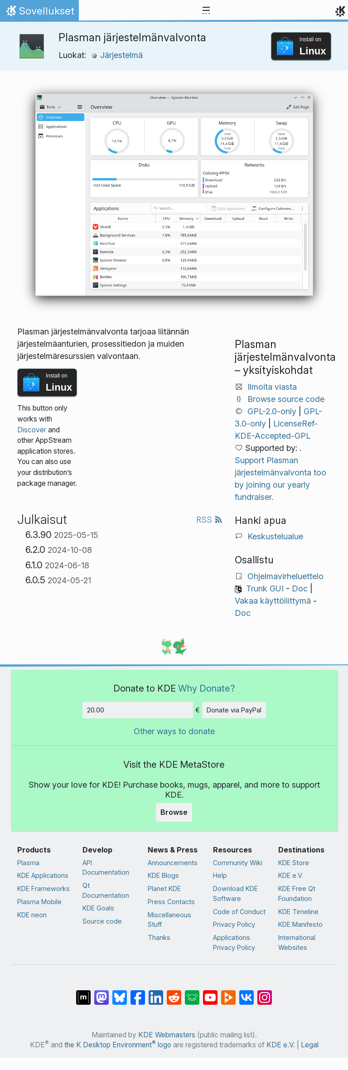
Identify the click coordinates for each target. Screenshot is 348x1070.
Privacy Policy (234, 924)
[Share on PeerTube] (228, 992)
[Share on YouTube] (210, 992)
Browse (174, 812)
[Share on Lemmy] (192, 992)
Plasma (28, 863)
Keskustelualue (275, 536)
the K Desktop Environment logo (117, 1045)
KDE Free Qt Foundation (296, 893)
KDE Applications (42, 875)
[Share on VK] (246, 992)
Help (220, 875)
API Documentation (105, 867)
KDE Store (293, 863)
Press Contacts (171, 901)
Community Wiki (237, 863)
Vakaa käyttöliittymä (273, 600)
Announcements (173, 863)
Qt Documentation (105, 890)
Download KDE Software (235, 893)
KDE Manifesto (300, 924)
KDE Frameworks (43, 888)
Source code (102, 921)
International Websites (296, 942)
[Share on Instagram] (264, 992)
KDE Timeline (298, 911)
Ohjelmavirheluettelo (285, 576)
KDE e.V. (290, 875)
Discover (31, 430)
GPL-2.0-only (271, 411)
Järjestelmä (117, 55)
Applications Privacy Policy (234, 942)
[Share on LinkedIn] (156, 992)
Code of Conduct (239, 911)
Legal (310, 1045)
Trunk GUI (265, 588)
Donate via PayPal (234, 710)
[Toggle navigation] (206, 11)
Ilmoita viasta (272, 387)
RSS (209, 519)
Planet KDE (164, 888)
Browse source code (285, 399)
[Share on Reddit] (174, 992)
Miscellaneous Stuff (169, 920)
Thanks (159, 937)
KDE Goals (98, 908)
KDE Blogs (163, 875)
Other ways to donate (174, 731)
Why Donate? (206, 688)
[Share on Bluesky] (119, 992)
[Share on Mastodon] (101, 992)
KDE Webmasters (166, 1035)
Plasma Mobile (39, 901)
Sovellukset (39, 13)
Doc (300, 588)
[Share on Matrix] (83, 992)
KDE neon (32, 915)
